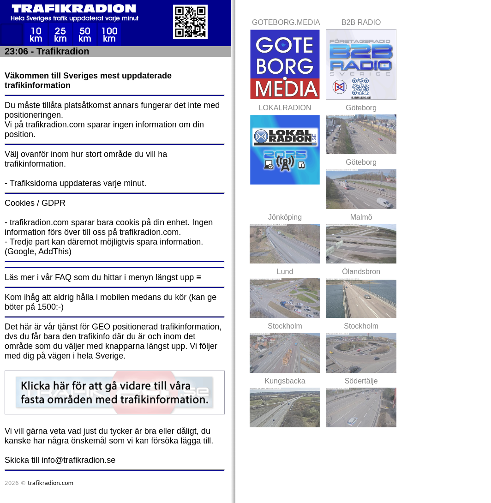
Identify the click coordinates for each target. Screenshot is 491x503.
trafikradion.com (50, 483)
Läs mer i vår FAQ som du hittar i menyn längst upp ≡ (103, 277)
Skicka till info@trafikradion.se (60, 460)
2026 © (39, 483)
